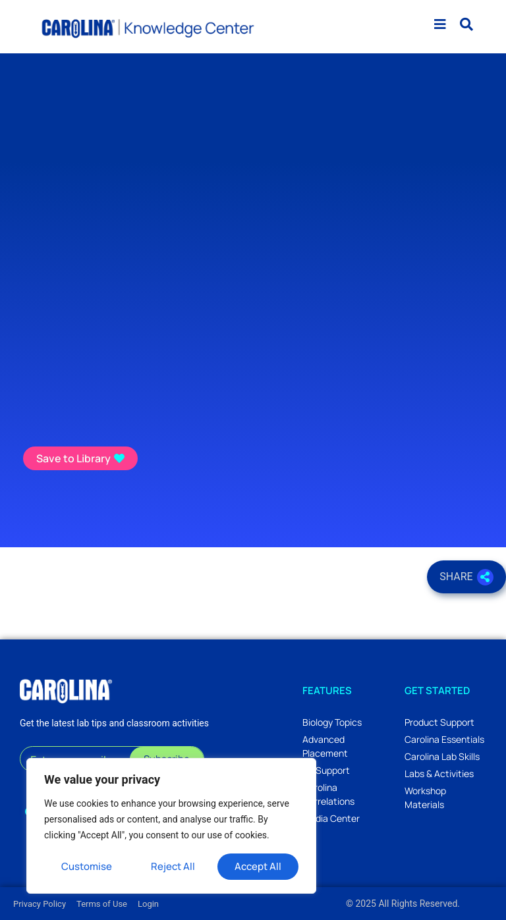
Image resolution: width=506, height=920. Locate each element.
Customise (86, 866)
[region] (171, 826)
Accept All (258, 866)
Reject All (174, 866)
